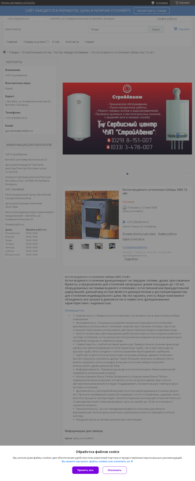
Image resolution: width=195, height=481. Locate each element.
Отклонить (115, 470)
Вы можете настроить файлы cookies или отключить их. (96, 461)
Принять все (85, 470)
